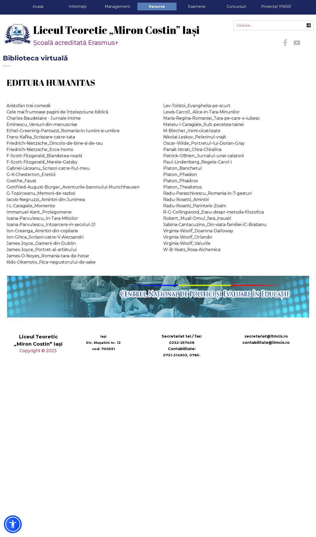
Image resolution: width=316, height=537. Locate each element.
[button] (12, 524)
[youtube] (297, 43)
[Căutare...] (273, 25)
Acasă (38, 6)
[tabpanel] (158, 82)
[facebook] (285, 43)
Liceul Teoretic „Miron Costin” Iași (116, 30)
